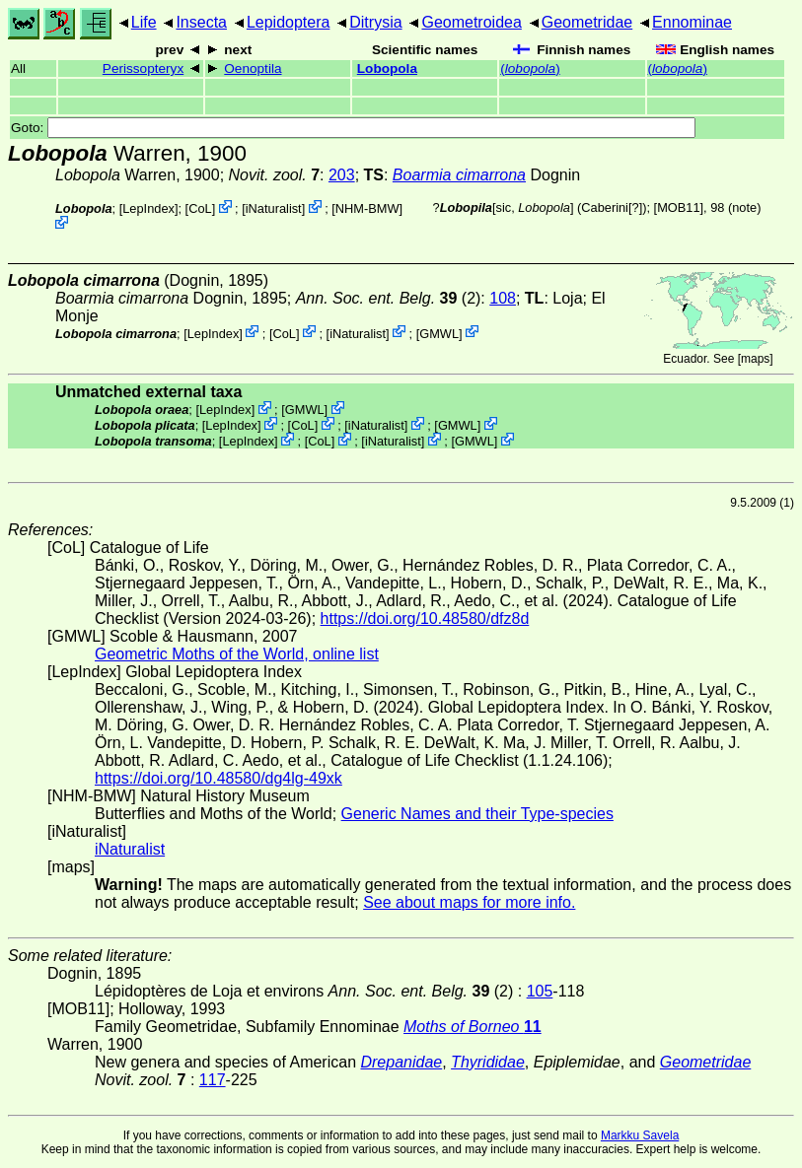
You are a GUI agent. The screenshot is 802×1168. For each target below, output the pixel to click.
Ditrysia (375, 22)
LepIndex (148, 208)
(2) (388, 298)
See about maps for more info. (469, 902)
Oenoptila (252, 68)
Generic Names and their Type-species (477, 813)
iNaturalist (274, 208)
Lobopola (387, 68)
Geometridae (587, 22)
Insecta (201, 22)
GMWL (439, 332)
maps (755, 359)
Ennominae (692, 22)
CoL (199, 208)
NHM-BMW (367, 208)
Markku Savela (640, 1135)
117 (212, 1079)
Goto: (353, 127)
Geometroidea (471, 22)
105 (540, 991)
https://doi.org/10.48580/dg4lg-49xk (218, 778)
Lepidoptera (288, 22)
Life (144, 22)
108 (502, 298)
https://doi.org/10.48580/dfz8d (425, 618)
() (529, 68)
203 (341, 175)
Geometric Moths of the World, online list (237, 654)
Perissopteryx (143, 68)
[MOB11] (679, 207)
